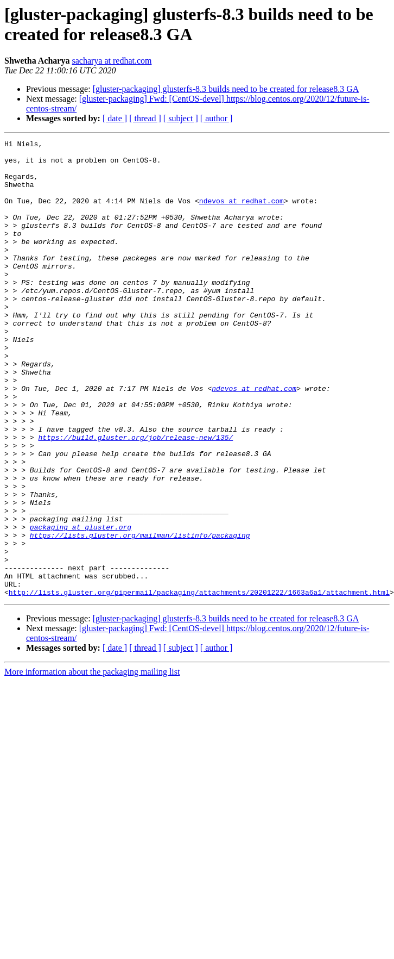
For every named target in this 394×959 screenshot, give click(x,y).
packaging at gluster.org (80, 605)
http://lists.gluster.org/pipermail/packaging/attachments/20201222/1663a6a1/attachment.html (199, 683)
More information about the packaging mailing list (92, 763)
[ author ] (216, 118)
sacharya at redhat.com (111, 60)
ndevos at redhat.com (241, 214)
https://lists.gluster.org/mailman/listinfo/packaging (140, 615)
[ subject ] (180, 118)
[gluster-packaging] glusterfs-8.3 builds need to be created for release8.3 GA (226, 89)
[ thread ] (145, 118)
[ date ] (115, 118)
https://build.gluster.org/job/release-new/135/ (135, 497)
